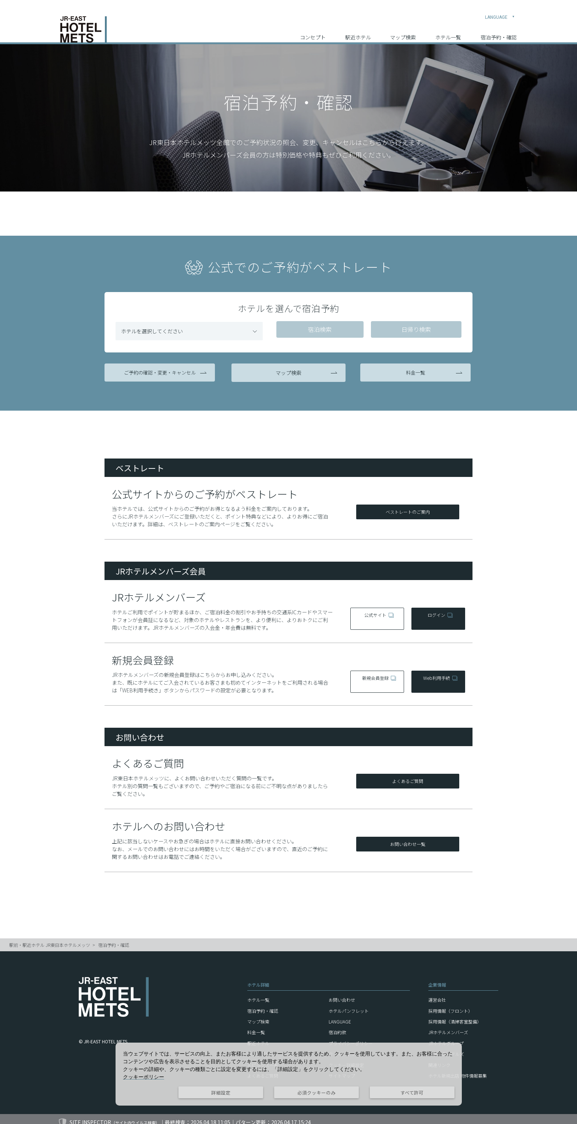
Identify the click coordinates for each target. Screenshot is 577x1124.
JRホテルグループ (446, 1036)
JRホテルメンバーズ (448, 1025)
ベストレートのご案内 (407, 506)
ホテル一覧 (448, 30)
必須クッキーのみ (316, 1092)
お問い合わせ (342, 993)
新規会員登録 (374, 674)
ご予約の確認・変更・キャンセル (161, 371)
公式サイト (374, 611)
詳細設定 (220, 1092)
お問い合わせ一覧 (407, 838)
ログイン (435, 611)
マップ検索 (403, 30)
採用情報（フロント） (450, 1004)
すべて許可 (412, 1092)
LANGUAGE (500, 10)
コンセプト (313, 30)
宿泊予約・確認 (499, 30)
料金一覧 (415, 371)
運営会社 (437, 993)
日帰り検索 (413, 330)
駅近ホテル (358, 30)
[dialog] (289, 1074)
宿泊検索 (318, 330)
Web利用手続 (435, 674)
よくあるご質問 (407, 775)
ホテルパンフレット (349, 1004)
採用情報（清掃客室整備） (454, 1015)
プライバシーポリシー (351, 1036)
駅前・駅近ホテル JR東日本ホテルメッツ (49, 938)
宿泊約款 (337, 1025)
